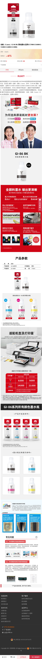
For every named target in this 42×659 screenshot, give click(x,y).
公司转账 (3, 619)
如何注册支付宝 (6, 621)
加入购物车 (36, 657)
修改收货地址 (26, 616)
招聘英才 (3, 601)
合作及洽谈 (4, 604)
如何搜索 (24, 604)
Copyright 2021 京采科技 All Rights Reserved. (14, 648)
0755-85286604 (9, 627)
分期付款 (3, 610)
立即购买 (23, 657)
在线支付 (3, 616)
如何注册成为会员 (27, 598)
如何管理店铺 (26, 619)
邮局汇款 (3, 613)
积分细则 (24, 601)
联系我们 (3, 598)
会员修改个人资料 (27, 613)
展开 (40, 204)
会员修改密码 (26, 610)
